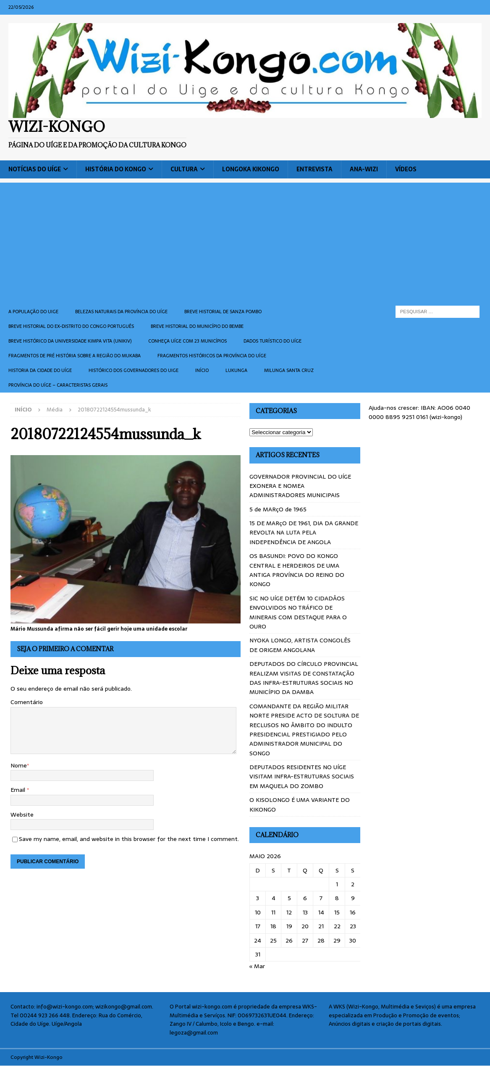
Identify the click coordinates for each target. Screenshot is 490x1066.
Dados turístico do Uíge (272, 341)
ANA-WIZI (364, 169)
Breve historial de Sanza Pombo (223, 311)
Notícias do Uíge (34, 169)
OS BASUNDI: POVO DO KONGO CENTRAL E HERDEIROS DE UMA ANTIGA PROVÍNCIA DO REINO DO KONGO (296, 570)
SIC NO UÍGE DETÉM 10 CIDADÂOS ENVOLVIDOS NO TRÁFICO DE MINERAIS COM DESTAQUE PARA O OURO (298, 612)
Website (22, 814)
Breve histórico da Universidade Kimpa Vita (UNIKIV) (69, 341)
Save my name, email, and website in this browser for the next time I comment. (129, 838)
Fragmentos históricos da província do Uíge (211, 355)
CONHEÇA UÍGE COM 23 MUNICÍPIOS (187, 341)
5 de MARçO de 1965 (278, 509)
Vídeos (406, 169)
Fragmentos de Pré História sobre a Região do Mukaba (74, 355)
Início (202, 370)
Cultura (184, 169)
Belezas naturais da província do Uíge (121, 311)
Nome (18, 765)
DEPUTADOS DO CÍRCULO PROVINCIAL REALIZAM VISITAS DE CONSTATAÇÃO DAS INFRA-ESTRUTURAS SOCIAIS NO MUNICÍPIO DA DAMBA (303, 678)
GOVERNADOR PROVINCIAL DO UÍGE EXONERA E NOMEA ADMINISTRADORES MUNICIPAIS (300, 486)
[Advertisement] (245, 241)
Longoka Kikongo (250, 169)
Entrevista (314, 169)
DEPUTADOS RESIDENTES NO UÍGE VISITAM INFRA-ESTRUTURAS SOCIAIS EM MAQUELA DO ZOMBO (301, 776)
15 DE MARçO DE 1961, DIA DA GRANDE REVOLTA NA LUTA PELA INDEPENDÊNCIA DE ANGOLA (303, 533)
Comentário (26, 702)
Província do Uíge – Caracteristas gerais (57, 385)
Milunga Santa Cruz (289, 370)
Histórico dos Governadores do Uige (133, 370)
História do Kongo (115, 169)
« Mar (257, 966)
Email (18, 789)
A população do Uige (33, 311)
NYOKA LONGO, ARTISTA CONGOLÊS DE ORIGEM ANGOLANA (300, 645)
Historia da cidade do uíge (40, 370)
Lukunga (236, 370)
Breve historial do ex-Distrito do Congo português (71, 326)
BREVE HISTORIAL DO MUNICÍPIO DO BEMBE (197, 326)
